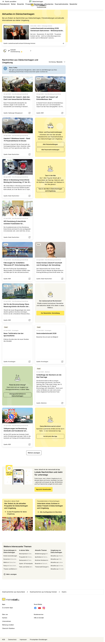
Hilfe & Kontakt (39, 618)
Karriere (4, 618)
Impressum (23, 639)
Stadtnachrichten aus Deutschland (13, 592)
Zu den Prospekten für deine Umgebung (15, 513)
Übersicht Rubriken (8, 628)
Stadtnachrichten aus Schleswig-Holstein (41, 592)
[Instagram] (43, 608)
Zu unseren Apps (7, 608)
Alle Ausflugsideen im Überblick (49, 512)
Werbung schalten (8, 625)
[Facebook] (35, 608)
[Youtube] (39, 608)
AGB (3, 639)
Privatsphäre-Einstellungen (38, 639)
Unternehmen (6, 621)
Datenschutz (12, 639)
